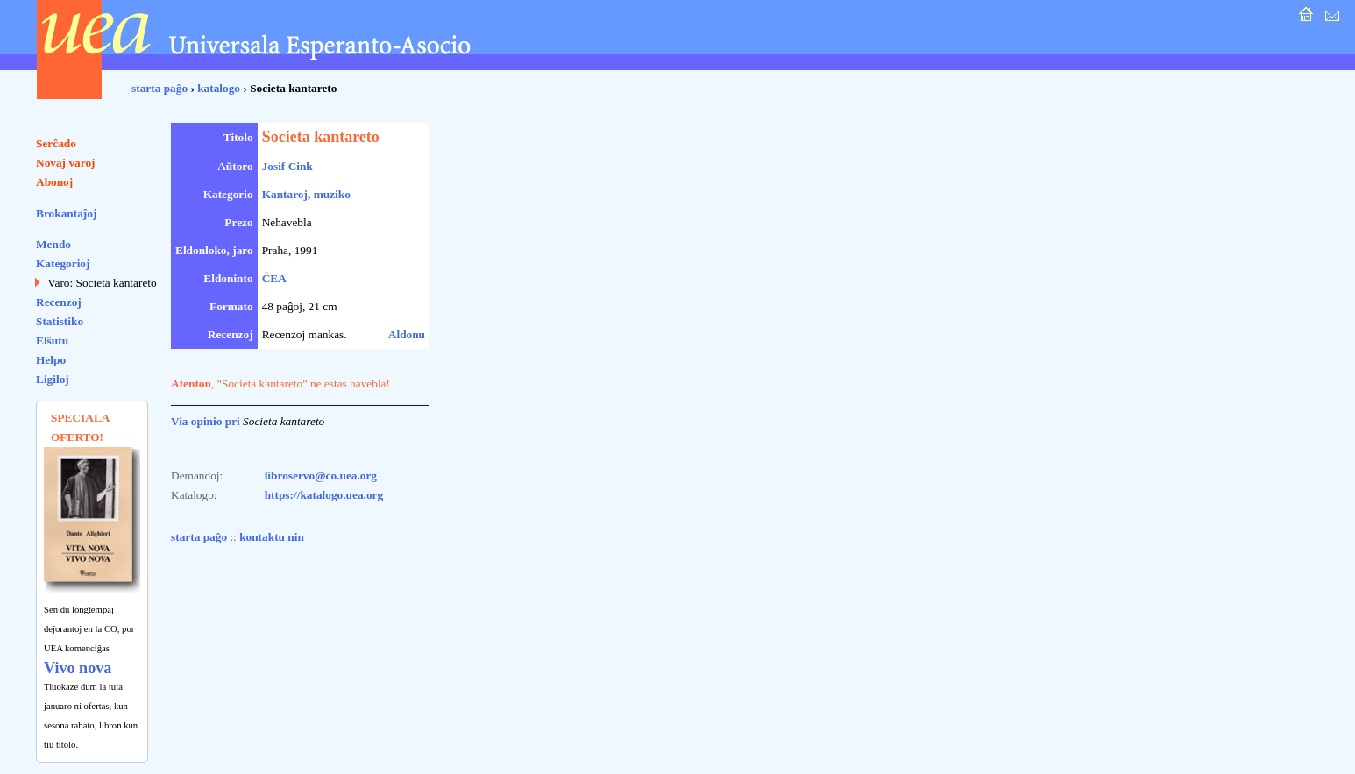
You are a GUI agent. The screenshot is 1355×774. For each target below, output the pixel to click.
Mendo (53, 244)
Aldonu (406, 334)
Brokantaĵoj (66, 213)
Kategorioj (62, 263)
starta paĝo (159, 88)
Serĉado (56, 143)
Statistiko (59, 321)
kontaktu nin (271, 536)
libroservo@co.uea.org (321, 475)
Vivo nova (77, 668)
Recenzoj (59, 302)
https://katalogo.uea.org (324, 494)
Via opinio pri (205, 421)
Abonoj (54, 181)
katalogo (218, 88)
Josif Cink (287, 166)
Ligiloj (52, 379)
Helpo (51, 359)
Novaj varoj (66, 162)
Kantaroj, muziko (306, 194)
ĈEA (274, 278)
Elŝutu (52, 340)
